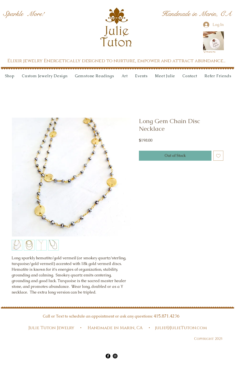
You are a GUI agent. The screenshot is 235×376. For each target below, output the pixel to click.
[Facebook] (108, 356)
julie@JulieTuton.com (181, 328)
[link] (210, 52)
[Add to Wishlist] (218, 156)
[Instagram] (115, 356)
